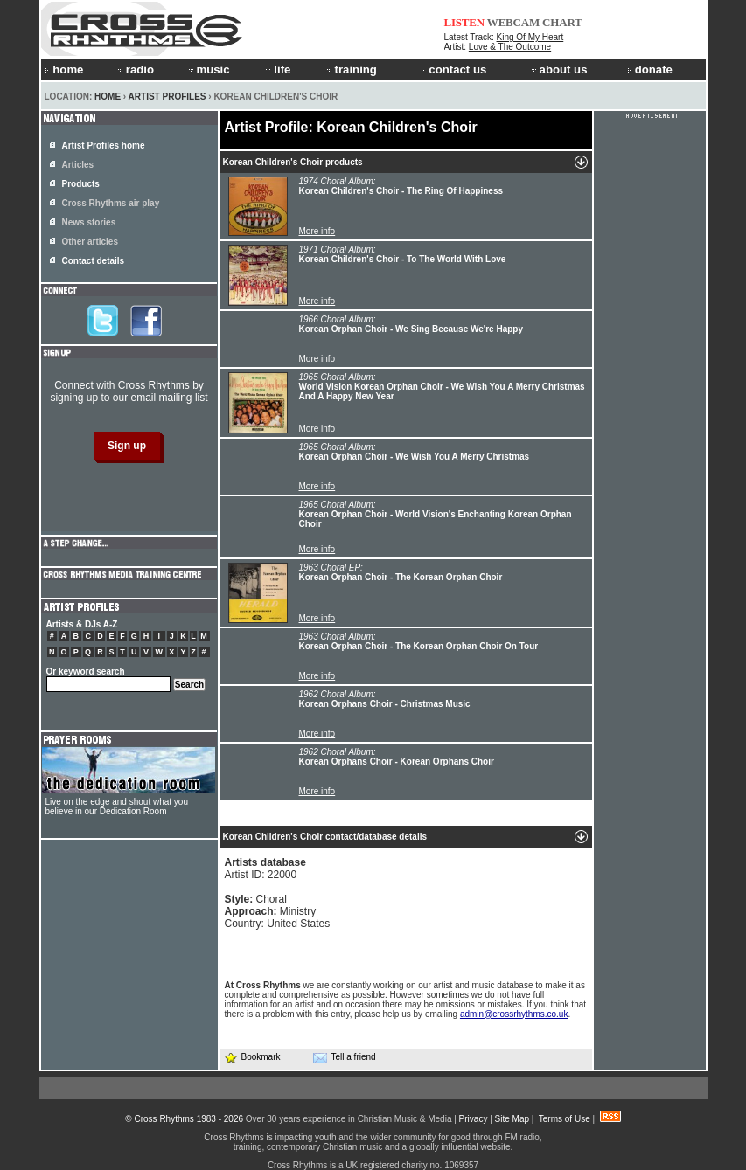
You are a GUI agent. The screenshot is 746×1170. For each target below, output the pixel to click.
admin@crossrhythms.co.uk (514, 1014)
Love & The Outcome (510, 47)
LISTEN (464, 22)
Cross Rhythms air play (111, 203)
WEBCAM (513, 22)
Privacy (473, 1119)
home (64, 69)
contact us (453, 69)
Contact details (93, 261)
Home (107, 96)
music (208, 69)
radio (134, 69)
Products (81, 184)
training (350, 69)
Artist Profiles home (103, 145)
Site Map (512, 1119)
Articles (78, 165)
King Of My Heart (530, 37)
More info (317, 231)
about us (558, 69)
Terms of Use (564, 1119)
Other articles (90, 241)
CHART (562, 22)
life (276, 69)
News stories (89, 222)
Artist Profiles (167, 96)
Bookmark (252, 1057)
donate (650, 69)
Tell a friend (344, 1057)
